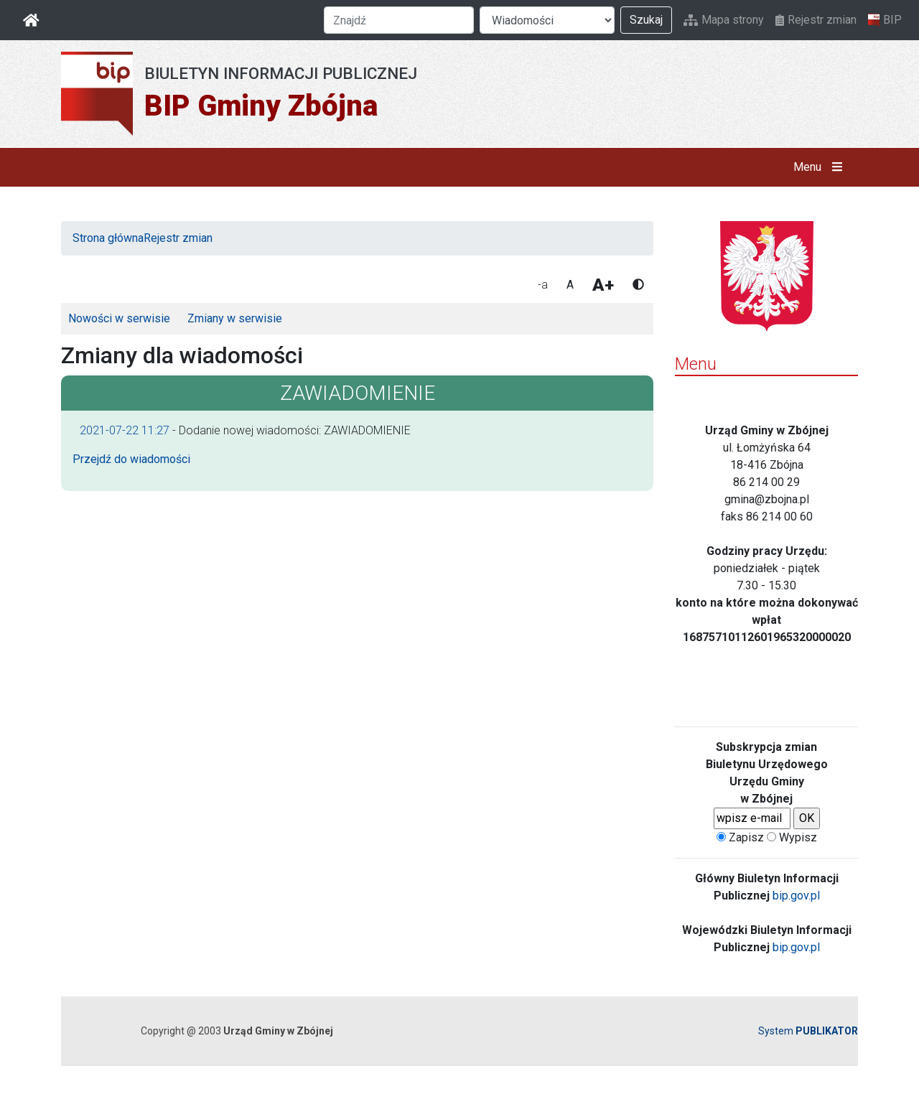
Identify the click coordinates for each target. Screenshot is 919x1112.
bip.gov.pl (796, 895)
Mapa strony (724, 20)
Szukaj (646, 20)
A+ (603, 285)
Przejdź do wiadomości (131, 459)
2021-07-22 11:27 (124, 430)
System (808, 1031)
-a (543, 284)
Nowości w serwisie (119, 318)
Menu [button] (821, 167)
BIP (885, 20)
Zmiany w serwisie (234, 318)
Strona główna (108, 238)
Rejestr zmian (816, 20)
